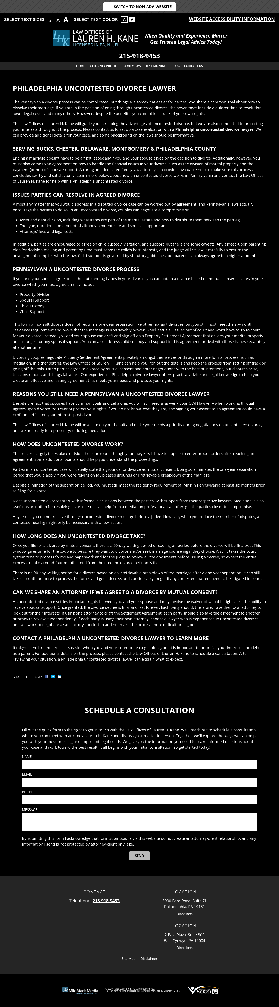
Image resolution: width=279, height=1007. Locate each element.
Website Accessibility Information (232, 19)
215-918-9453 (139, 55)
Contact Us (193, 66)
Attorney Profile (104, 66)
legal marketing (139, 990)
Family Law (132, 66)
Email (27, 774)
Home (80, 66)
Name (27, 756)
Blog (176, 66)
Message (29, 810)
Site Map (128, 958)
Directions (184, 914)
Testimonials (156, 66)
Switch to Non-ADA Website (143, 6)
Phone (28, 792)
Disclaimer (149, 958)
